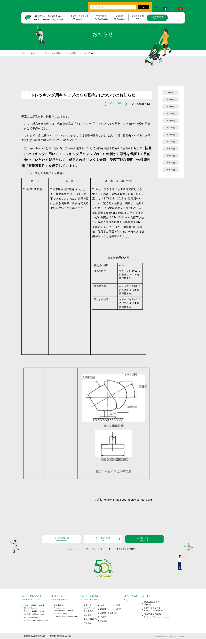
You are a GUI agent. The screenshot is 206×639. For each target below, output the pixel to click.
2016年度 (171, 170)
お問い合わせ (157, 18)
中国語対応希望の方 (126, 549)
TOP (23, 53)
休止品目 (104, 621)
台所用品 (87, 623)
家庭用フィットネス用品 (110, 609)
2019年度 (171, 149)
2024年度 (171, 114)
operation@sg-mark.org (137, 499)
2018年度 (171, 156)
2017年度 (171, 163)
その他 (103, 617)
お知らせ (34, 53)
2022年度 (171, 128)
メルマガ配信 (61, 539)
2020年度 (171, 142)
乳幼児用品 (88, 611)
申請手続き (64, 608)
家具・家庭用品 (90, 619)
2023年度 (171, 121)
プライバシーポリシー (96, 549)
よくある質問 (103, 539)
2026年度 (171, 100)
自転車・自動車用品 (108, 613)
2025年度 (171, 107)
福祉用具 (87, 615)
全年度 (171, 93)
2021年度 (171, 135)
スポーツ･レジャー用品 (110, 605)
